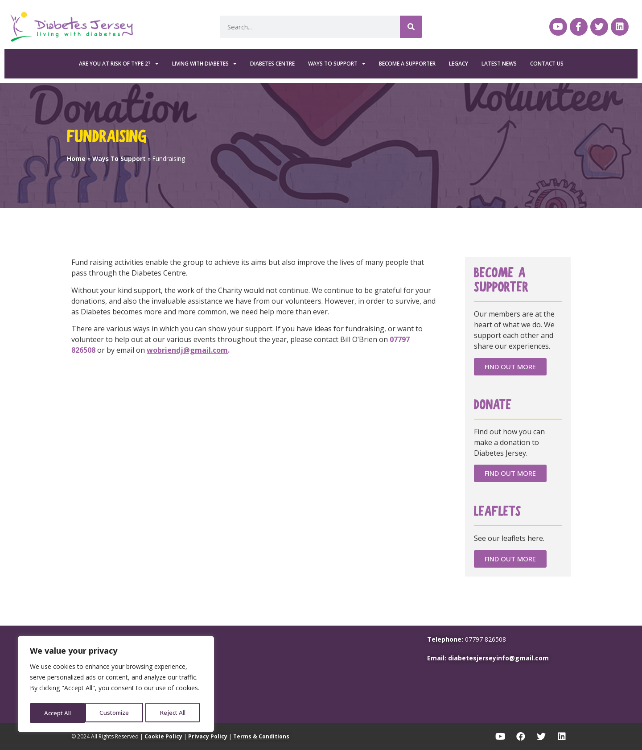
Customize (58, 713)
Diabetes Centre (272, 63)
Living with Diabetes (204, 64)
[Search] (411, 27)
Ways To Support (337, 64)
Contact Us (547, 63)
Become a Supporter (407, 63)
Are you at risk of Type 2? (119, 64)
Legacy (458, 63)
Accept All (174, 713)
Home (76, 158)
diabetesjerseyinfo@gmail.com (498, 658)
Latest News (499, 63)
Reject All (117, 713)
